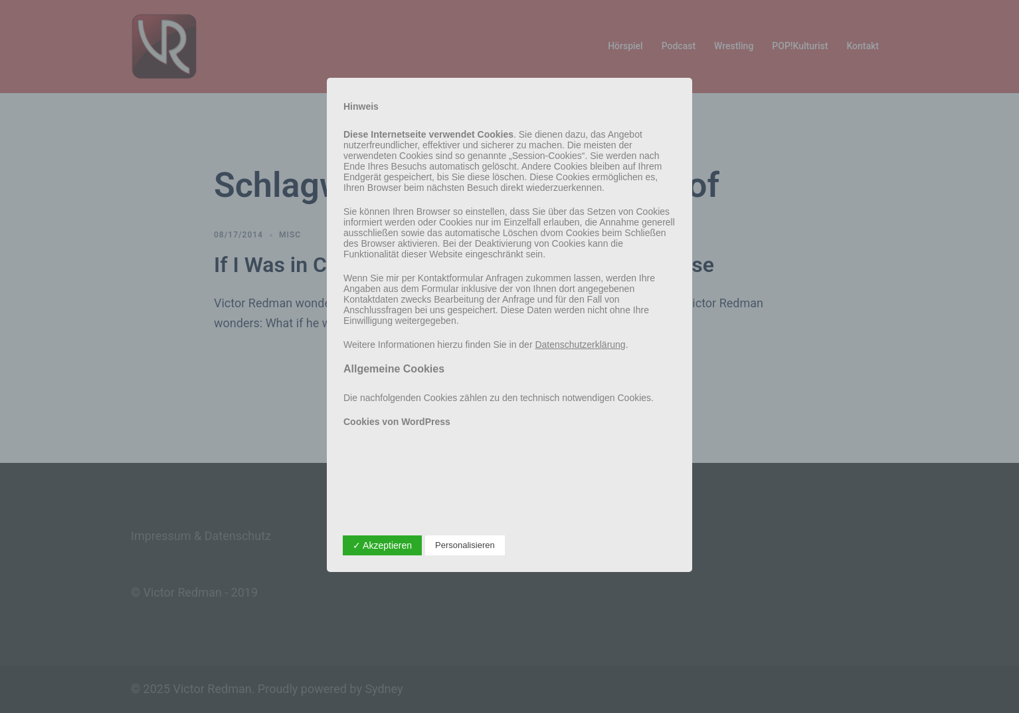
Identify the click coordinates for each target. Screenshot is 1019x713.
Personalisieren (465, 545)
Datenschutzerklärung (580, 344)
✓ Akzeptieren (382, 545)
